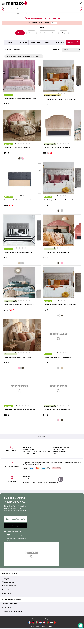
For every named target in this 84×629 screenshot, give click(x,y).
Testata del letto (20, 13)
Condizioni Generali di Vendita (12, 612)
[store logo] (42, 3)
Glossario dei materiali (9, 585)
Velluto (20, 33)
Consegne (5, 579)
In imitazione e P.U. (47, 33)
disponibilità (22, 42)
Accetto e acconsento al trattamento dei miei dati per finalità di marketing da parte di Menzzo (15, 536)
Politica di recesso (8, 582)
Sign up (15, 526)
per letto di (35, 42)
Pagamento (6, 590)
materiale (59, 42)
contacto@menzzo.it (29, 479)
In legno (63, 33)
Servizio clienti (6, 593)
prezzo (10, 42)
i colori (47, 42)
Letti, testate (10, 13)
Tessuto (31, 33)
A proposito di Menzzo (9, 604)
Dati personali (6, 607)
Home (3, 13)
